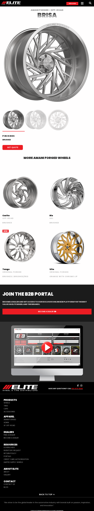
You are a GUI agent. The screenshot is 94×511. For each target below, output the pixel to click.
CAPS (6, 408)
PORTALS (7, 456)
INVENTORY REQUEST (12, 450)
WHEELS (7, 403)
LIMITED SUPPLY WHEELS (13, 462)
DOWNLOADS (9, 447)
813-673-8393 (77, 389)
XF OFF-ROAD (9, 425)
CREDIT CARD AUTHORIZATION (16, 459)
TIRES (6, 405)
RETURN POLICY (10, 453)
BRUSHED (6, 139)
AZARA (6, 422)
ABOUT (6, 472)
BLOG (6, 487)
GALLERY (7, 474)
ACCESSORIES (9, 411)
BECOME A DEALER (11, 438)
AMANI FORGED (10, 419)
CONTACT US (9, 484)
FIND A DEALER (9, 435)
